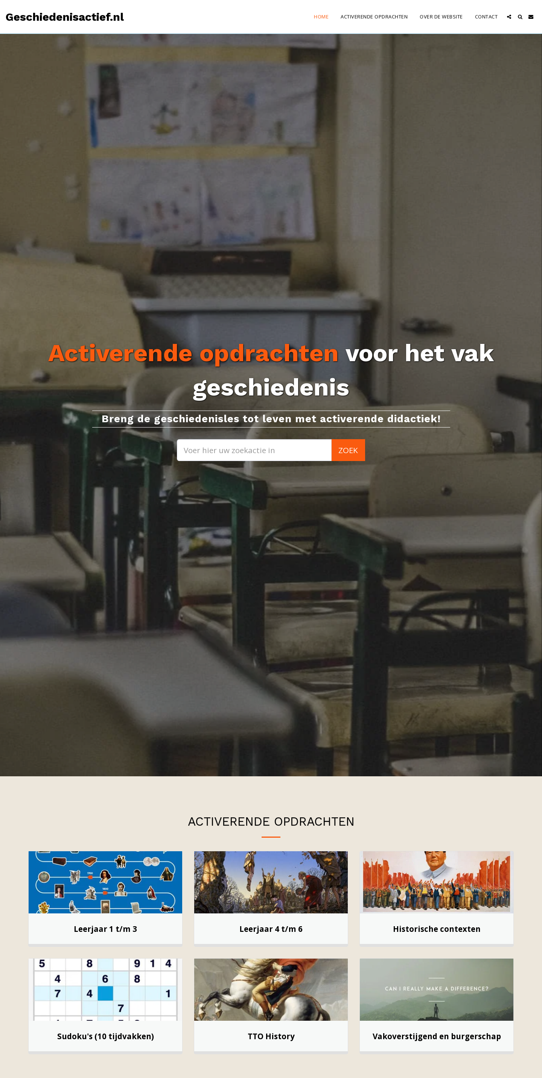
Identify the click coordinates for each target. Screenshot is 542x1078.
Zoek (348, 450)
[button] (509, 16)
